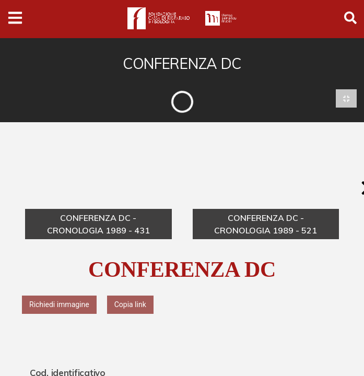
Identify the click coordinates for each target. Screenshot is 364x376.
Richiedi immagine (59, 305)
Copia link (130, 305)
